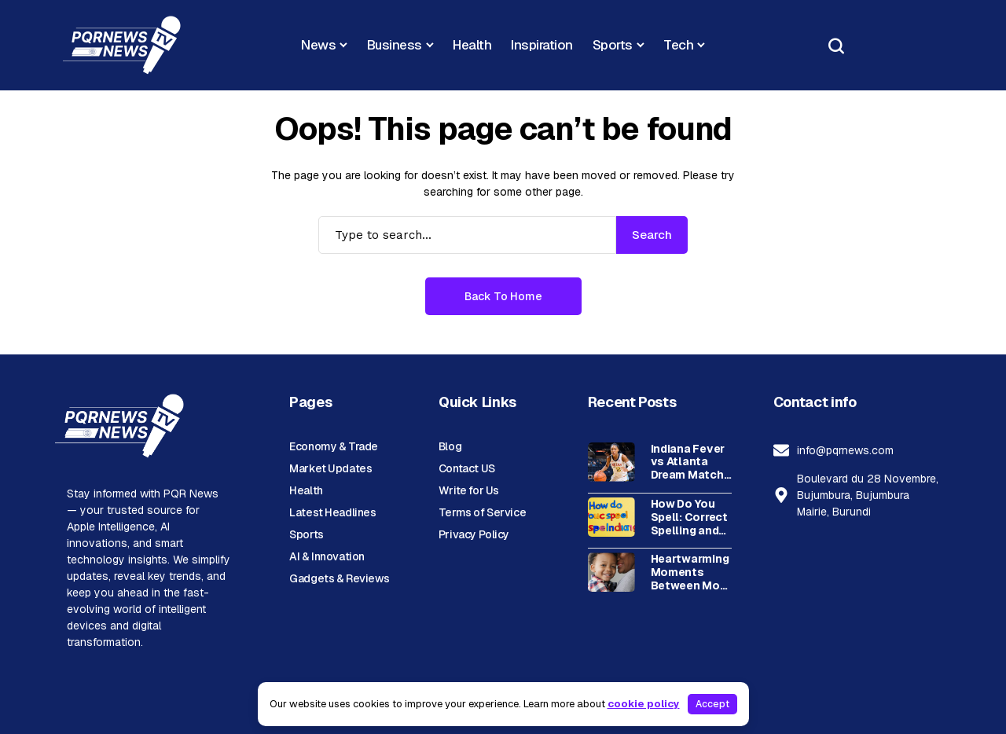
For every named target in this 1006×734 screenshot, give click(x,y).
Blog (450, 446)
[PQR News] (122, 45)
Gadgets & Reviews (339, 578)
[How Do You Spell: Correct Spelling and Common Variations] (611, 517)
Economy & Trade (333, 446)
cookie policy (644, 703)
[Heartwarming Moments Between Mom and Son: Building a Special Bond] (611, 572)
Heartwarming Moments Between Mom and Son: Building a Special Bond (690, 572)
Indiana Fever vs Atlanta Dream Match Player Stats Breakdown (688, 462)
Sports (306, 534)
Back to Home (503, 296)
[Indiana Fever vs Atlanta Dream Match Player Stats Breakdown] (611, 462)
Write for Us (469, 490)
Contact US (467, 468)
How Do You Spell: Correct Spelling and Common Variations (689, 517)
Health (305, 490)
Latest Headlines (332, 512)
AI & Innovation (327, 556)
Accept (712, 704)
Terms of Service (482, 512)
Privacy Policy (474, 534)
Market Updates (330, 468)
